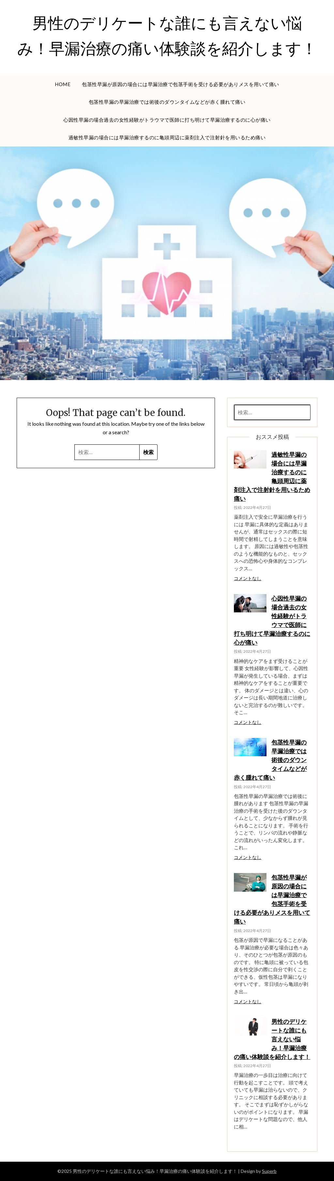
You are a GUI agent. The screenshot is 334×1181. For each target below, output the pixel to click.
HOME (62, 84)
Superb (269, 1171)
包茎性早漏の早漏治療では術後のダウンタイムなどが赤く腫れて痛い (167, 102)
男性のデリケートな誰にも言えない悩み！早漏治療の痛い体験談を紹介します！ (272, 1039)
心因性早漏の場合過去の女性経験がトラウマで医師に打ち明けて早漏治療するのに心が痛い (167, 120)
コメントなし (247, 578)
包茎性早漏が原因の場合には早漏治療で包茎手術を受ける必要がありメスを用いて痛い (180, 84)
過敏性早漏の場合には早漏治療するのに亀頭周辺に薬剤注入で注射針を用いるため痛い (167, 137)
